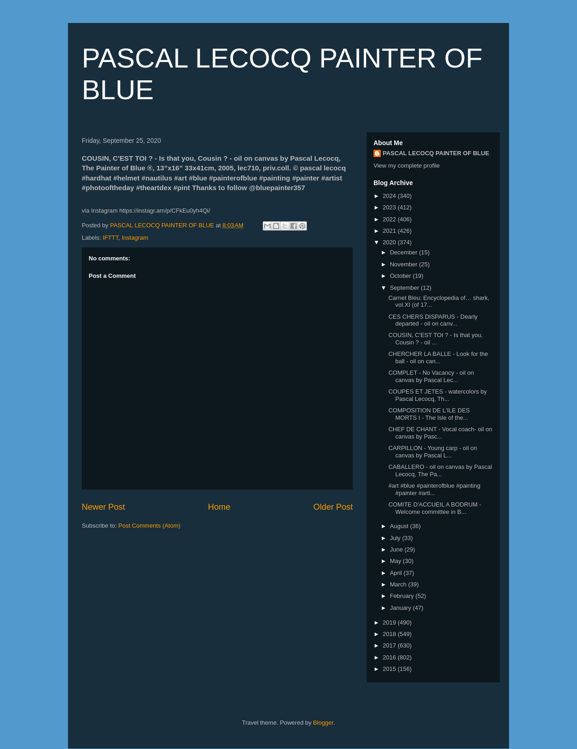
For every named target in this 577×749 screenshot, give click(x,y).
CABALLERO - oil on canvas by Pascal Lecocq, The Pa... (440, 470)
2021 (390, 230)
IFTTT (111, 237)
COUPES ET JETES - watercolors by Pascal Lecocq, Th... (437, 395)
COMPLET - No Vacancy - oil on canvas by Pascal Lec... (431, 376)
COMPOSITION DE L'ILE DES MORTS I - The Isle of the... (429, 414)
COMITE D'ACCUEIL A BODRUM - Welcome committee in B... (434, 508)
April (397, 572)
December (404, 252)
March (399, 584)
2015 (390, 668)
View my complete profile (406, 165)
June (397, 549)
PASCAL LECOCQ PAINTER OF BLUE (436, 153)
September (405, 287)
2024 (390, 195)
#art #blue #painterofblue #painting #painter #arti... (434, 489)
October (401, 275)
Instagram (135, 237)
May (396, 561)
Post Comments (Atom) (150, 525)
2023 (390, 207)
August (400, 526)
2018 (390, 634)
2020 (390, 242)
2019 (390, 622)
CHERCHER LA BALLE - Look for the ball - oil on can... (438, 357)
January (401, 607)
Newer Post (103, 507)
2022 (390, 219)
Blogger (323, 722)
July (396, 538)
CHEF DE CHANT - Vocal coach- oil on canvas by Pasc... (440, 433)
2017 (390, 645)
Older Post (333, 507)
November (404, 264)
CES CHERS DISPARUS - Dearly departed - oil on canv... (432, 320)
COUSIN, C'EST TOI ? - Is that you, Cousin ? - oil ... (435, 339)
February (403, 595)
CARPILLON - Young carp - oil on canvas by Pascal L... (432, 452)
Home (219, 507)
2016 (390, 657)
